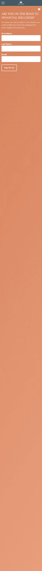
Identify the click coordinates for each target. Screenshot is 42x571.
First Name (6, 33)
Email (4, 54)
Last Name (6, 44)
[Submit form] (9, 67)
